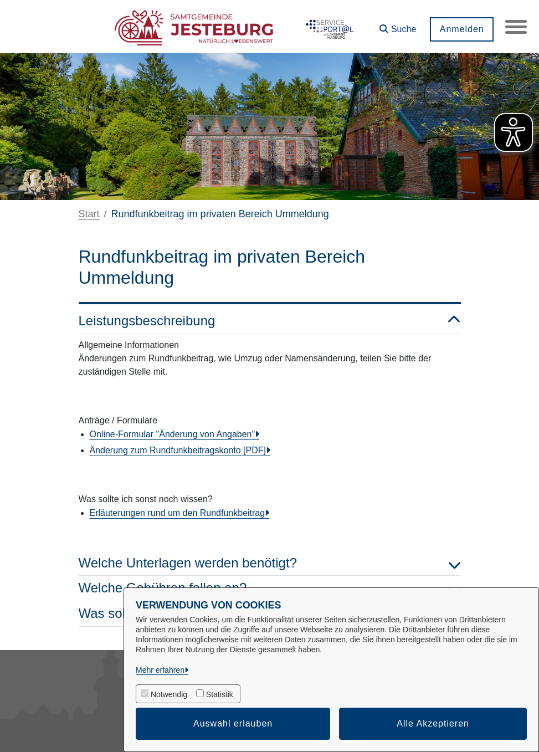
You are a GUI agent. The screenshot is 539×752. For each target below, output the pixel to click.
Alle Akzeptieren (433, 723)
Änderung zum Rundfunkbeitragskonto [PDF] (178, 450)
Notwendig (169, 694)
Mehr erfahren (160, 670)
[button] (397, 25)
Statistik (219, 694)
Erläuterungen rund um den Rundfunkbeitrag (177, 513)
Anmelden (461, 29)
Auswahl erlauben (233, 723)
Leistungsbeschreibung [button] (270, 321)
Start (89, 213)
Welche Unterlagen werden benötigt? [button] (270, 563)
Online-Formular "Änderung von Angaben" (172, 434)
